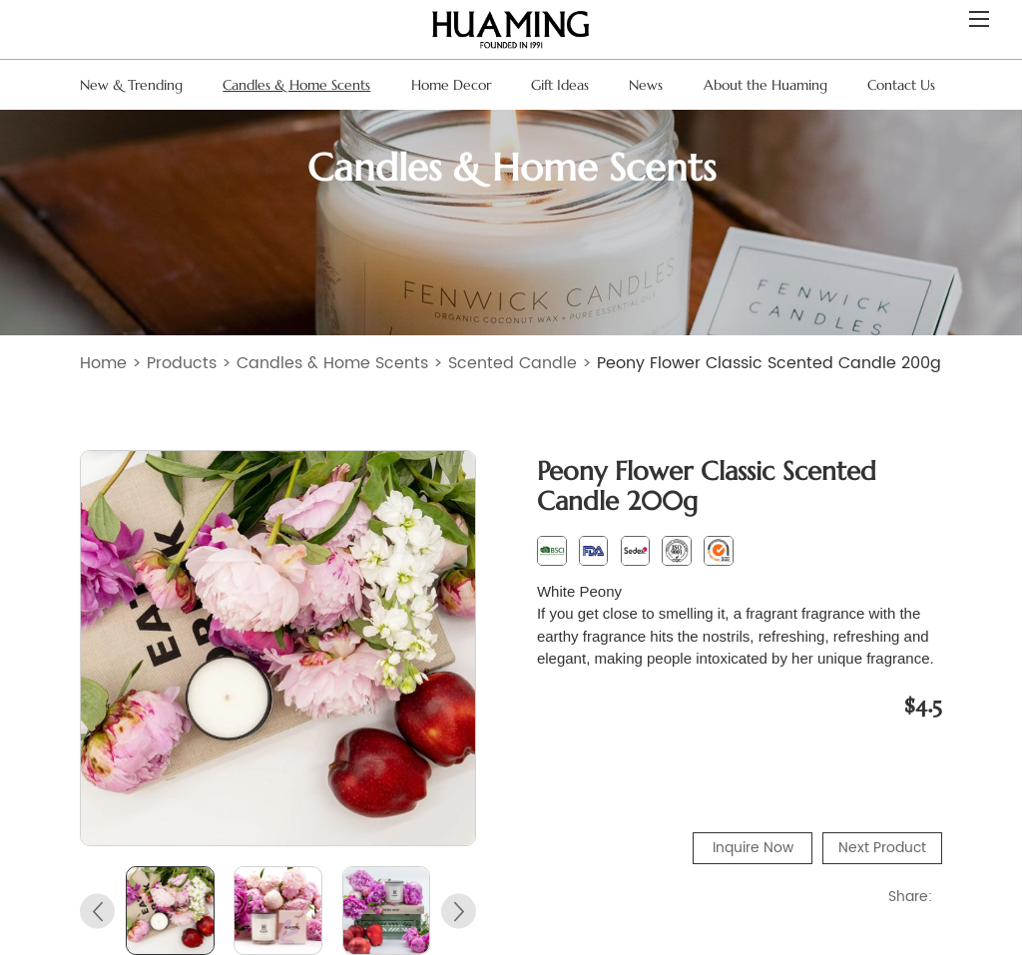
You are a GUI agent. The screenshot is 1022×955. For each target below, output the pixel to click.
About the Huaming (765, 85)
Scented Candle (512, 363)
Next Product (882, 847)
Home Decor (451, 85)
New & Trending (131, 85)
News (646, 85)
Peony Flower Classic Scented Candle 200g (769, 363)
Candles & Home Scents (296, 85)
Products (182, 363)
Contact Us (901, 85)
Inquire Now (753, 847)
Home (103, 363)
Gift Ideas (560, 85)
